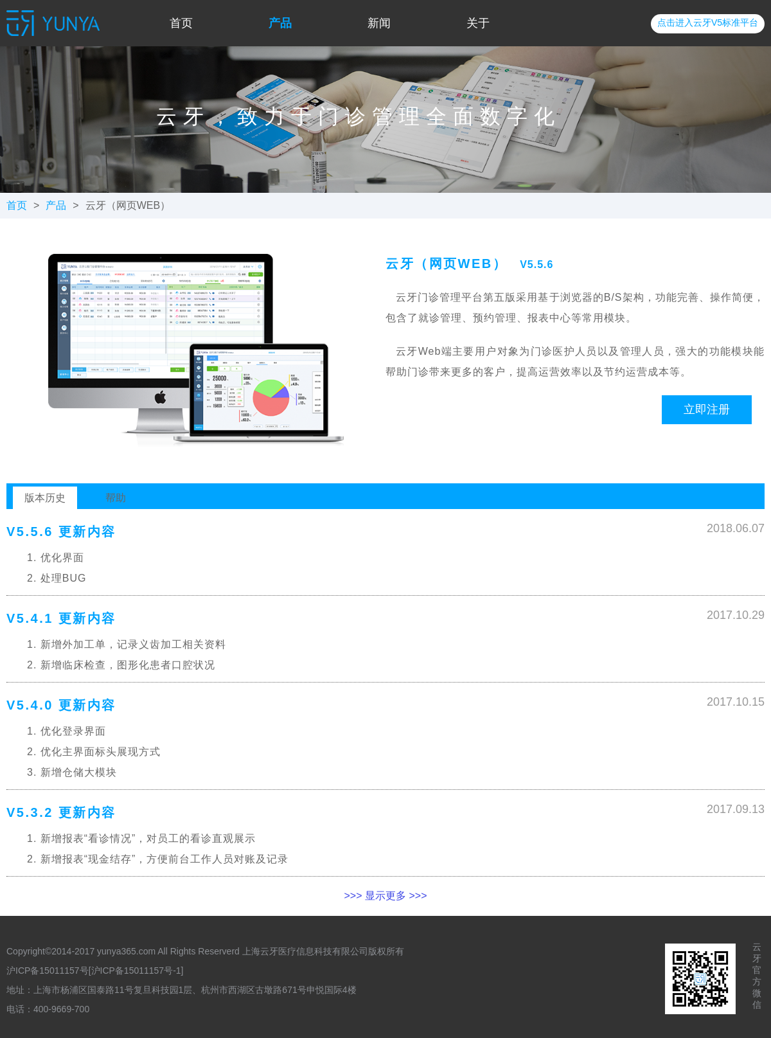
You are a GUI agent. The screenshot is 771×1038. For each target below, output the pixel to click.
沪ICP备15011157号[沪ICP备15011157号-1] (94, 970)
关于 (478, 23)
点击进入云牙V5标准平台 (707, 22)
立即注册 (707, 409)
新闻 (379, 23)
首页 (181, 23)
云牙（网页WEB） (127, 205)
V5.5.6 (536, 264)
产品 (280, 23)
